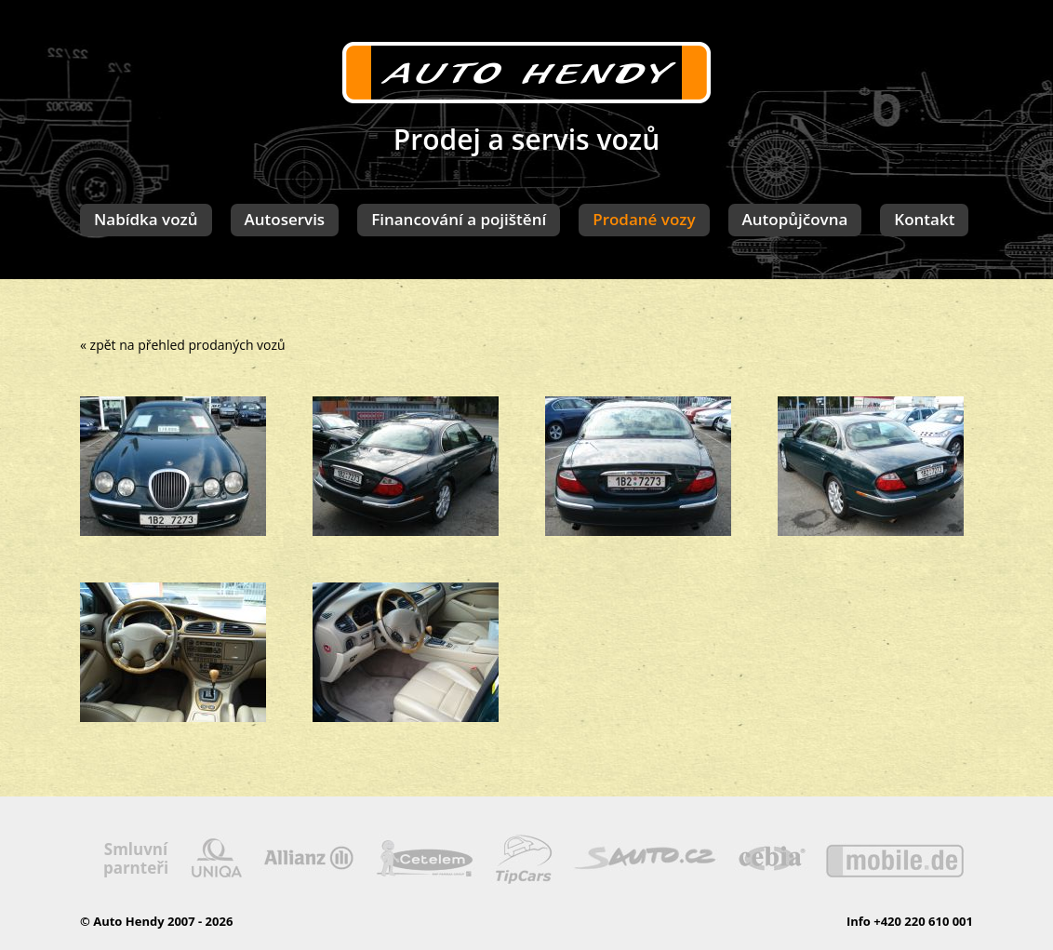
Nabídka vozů (146, 219)
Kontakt (924, 219)
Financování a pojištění (458, 219)
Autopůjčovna (795, 219)
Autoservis (285, 219)
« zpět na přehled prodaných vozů (183, 345)
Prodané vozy (644, 219)
